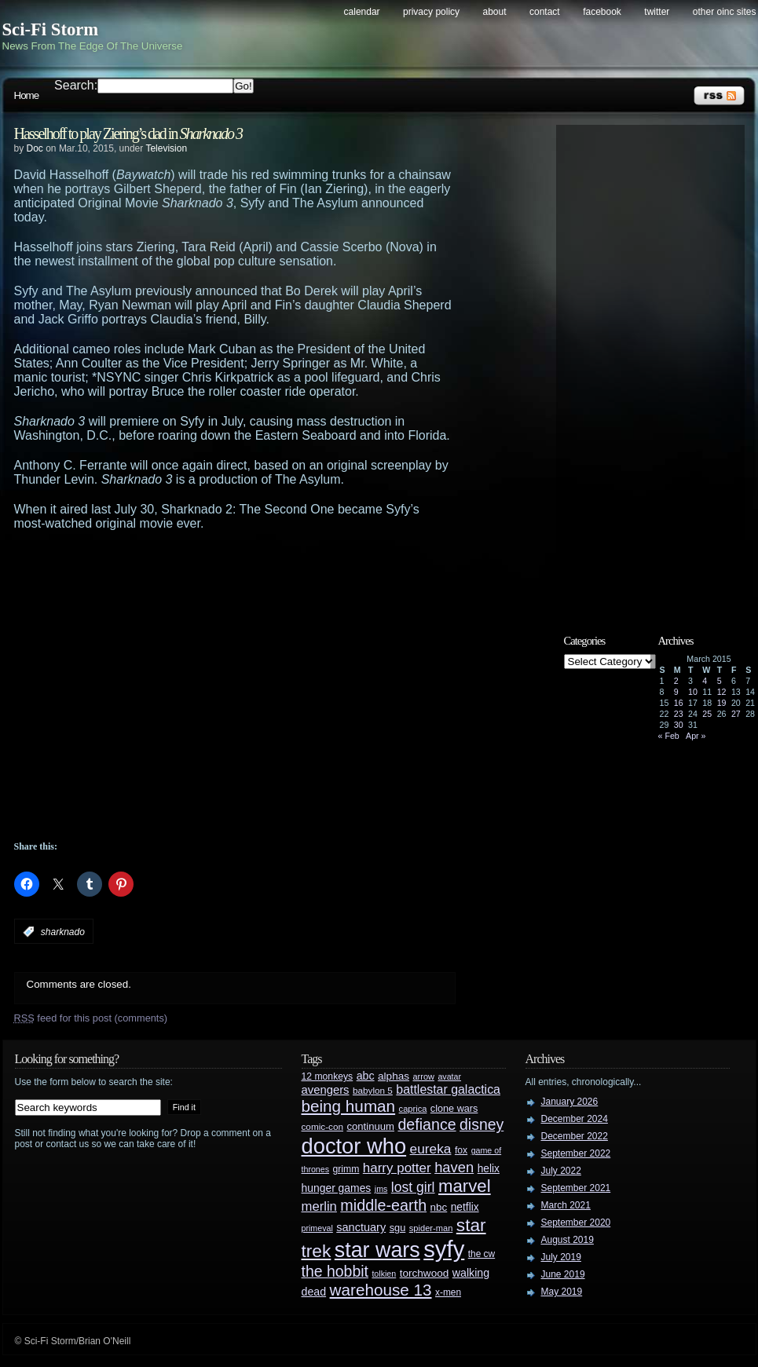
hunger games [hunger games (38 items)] (337, 1188)
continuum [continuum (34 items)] (370, 1126)
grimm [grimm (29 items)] (346, 1169)
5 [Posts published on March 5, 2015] (719, 680)
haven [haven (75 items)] (454, 1167)
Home (26, 95)
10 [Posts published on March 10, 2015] (693, 691)
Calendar (362, 11)
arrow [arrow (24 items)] (423, 1076)
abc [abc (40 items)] (366, 1075)
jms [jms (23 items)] (381, 1188)
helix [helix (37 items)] (489, 1169)
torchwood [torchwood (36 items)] (424, 1273)
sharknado (63, 932)
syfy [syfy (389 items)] (443, 1249)
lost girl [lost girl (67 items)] (413, 1187)
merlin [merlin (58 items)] (319, 1206)
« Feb (668, 735)
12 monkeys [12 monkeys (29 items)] (327, 1076)
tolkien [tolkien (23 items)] (384, 1273)
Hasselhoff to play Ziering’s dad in (128, 133)
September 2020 (576, 1222)
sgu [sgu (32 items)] (398, 1228)
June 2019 (563, 1274)
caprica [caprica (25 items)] (413, 1108)
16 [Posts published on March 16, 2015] (678, 702)
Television (166, 148)
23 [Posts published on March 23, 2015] (678, 713)
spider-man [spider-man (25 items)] (431, 1228)
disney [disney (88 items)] (482, 1124)
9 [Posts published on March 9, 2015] (676, 691)
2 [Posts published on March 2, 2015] (676, 680)
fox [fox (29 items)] (461, 1150)
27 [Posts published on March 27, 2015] (736, 713)
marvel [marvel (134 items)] (464, 1186)
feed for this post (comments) (91, 1018)
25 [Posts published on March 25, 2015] (707, 713)
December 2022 (574, 1136)
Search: (75, 85)
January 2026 (570, 1101)
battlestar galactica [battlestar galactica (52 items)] (448, 1089)
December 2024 (574, 1118)
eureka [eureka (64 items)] (431, 1149)
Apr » (695, 735)
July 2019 (561, 1257)
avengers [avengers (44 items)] (326, 1090)
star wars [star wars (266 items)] (377, 1250)
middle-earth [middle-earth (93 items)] (383, 1205)
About (495, 11)
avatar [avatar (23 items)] (449, 1076)
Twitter (656, 11)
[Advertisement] (149, 686)
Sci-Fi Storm (50, 29)
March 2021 (566, 1205)
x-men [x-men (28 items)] (448, 1292)
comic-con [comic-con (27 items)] (322, 1126)
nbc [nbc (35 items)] (439, 1207)
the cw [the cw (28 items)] (481, 1253)
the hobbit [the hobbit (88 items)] (335, 1271)
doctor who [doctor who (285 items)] (354, 1146)
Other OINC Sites (724, 11)
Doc (35, 148)
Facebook (602, 11)
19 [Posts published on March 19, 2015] (722, 702)
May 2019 (562, 1291)
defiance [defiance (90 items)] (426, 1124)
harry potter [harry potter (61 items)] (397, 1167)
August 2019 (567, 1239)
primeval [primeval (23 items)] (317, 1228)
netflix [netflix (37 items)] (465, 1207)
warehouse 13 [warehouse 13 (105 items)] (381, 1290)
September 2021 (576, 1187)
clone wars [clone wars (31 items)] (454, 1108)
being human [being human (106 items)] (349, 1106)
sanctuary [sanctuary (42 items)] (361, 1227)
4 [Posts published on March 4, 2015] (704, 680)
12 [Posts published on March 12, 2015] (722, 691)
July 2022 (561, 1170)
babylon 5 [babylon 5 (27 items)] (373, 1090)
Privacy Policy (431, 11)
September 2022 (576, 1153)
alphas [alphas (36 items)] (393, 1076)
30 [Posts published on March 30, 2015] (678, 724)
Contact (544, 11)
